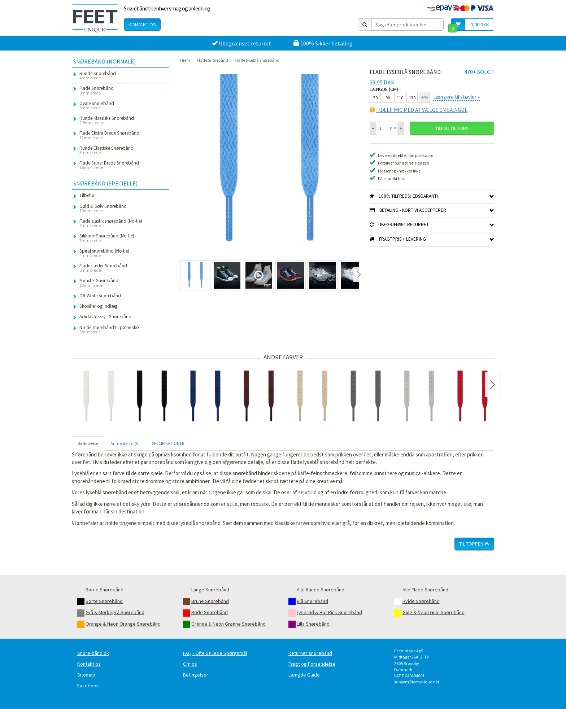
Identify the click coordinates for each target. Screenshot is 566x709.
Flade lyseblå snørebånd (257, 60)
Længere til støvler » (456, 96)
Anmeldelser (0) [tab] (125, 443)
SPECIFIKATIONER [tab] (168, 443)
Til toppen (474, 543)
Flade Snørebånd (212, 60)
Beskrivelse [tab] (88, 443)
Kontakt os (142, 24)
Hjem (185, 60)
